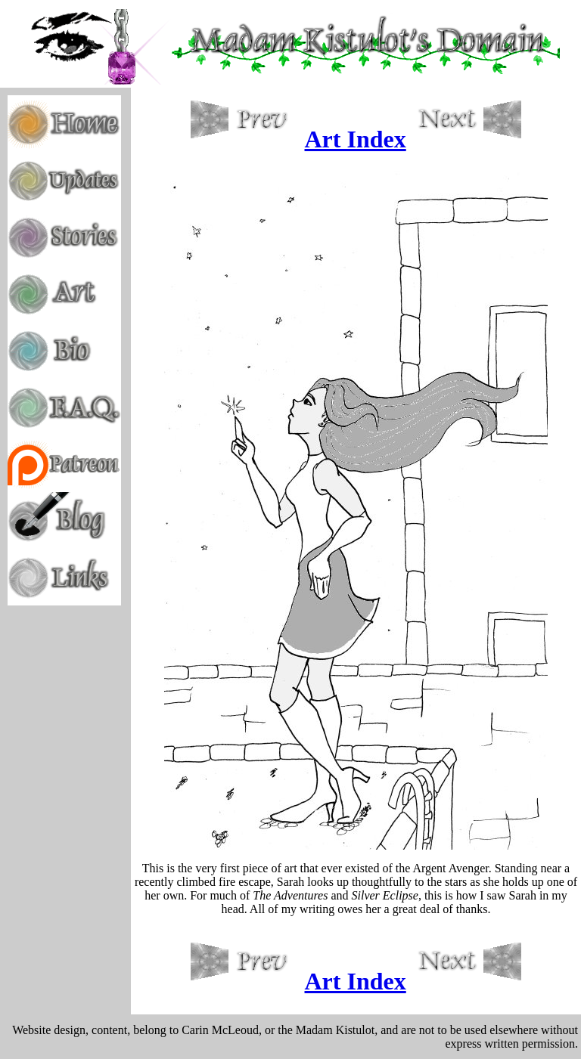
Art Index (355, 139)
